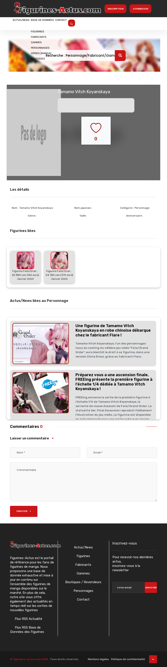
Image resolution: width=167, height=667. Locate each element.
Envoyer (24, 511)
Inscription (116, 8)
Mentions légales (98, 659)
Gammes (83, 573)
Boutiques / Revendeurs (83, 582)
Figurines (83, 556)
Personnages (83, 591)
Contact (87, 23)
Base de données (58, 23)
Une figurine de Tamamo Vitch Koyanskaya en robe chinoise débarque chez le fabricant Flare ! (113, 330)
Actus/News (26, 23)
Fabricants (83, 565)
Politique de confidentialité (128, 659)
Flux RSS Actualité (28, 619)
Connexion (140, 8)
